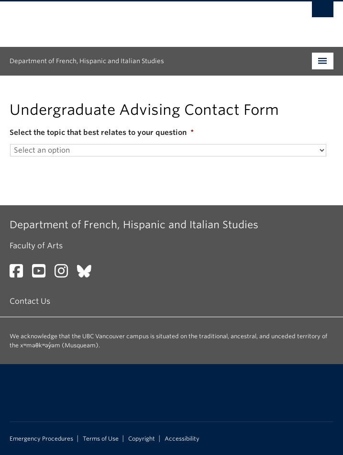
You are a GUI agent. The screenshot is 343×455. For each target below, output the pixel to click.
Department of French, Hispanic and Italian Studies (87, 61)
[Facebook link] (20, 273)
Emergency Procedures (41, 438)
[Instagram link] (65, 273)
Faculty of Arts (36, 245)
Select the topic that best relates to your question (102, 132)
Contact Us (30, 301)
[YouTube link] (42, 273)
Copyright (141, 438)
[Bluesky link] (88, 273)
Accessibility (182, 438)
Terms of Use (101, 438)
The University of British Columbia (123, 19)
